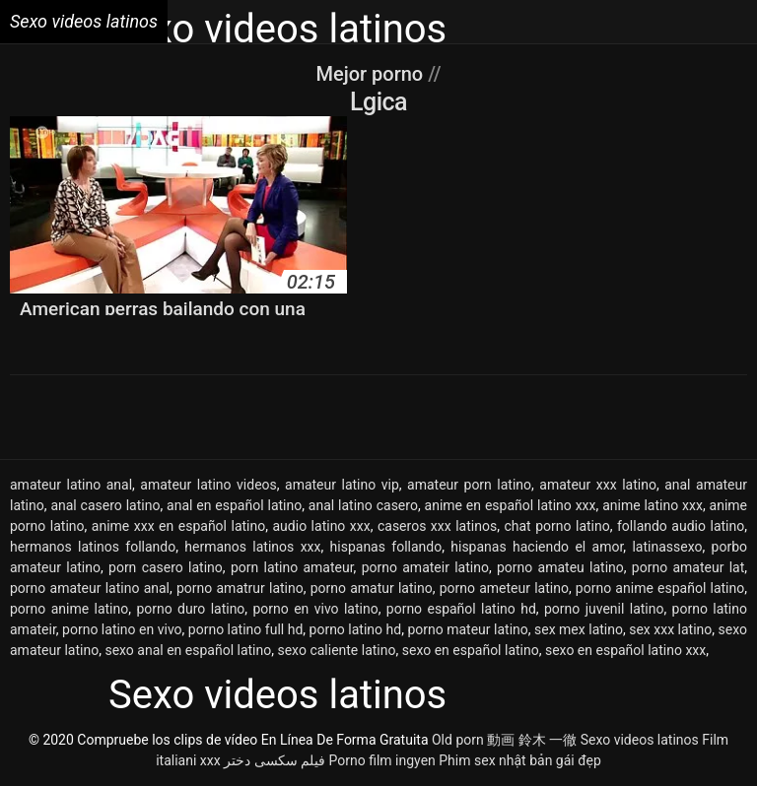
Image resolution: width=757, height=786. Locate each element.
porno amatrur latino (240, 588)
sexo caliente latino (336, 650)
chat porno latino (556, 526)
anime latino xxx (652, 505)
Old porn (458, 740)
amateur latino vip (342, 484)
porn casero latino (165, 567)
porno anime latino (69, 609)
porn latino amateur (292, 567)
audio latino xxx (322, 526)
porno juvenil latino (604, 609)
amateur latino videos (208, 484)
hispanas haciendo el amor (536, 547)
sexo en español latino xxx (625, 650)
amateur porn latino (469, 484)
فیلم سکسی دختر (274, 760)
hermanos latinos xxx (252, 547)
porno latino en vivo (121, 629)
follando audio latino (680, 526)
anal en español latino (234, 505)
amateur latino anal (71, 484)
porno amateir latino (425, 567)
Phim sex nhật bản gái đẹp (520, 760)
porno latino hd (356, 629)
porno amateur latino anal (90, 588)
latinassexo (667, 547)
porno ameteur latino (504, 588)
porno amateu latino (560, 567)
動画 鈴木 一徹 (532, 740)
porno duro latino (190, 609)
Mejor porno (371, 74)
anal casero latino (105, 505)
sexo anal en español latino (187, 650)
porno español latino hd (461, 609)
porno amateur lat (688, 567)
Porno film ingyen (382, 760)
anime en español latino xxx (510, 505)
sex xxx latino (670, 629)
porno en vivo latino (315, 609)
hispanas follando (386, 547)
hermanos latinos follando (92, 547)
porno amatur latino (371, 588)
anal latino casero (363, 505)
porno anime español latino (660, 588)
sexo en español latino (470, 650)
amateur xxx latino (597, 484)
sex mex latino (578, 629)
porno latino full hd (245, 629)
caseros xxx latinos (437, 526)
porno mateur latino (467, 629)
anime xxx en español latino (178, 526)
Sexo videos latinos (640, 740)
